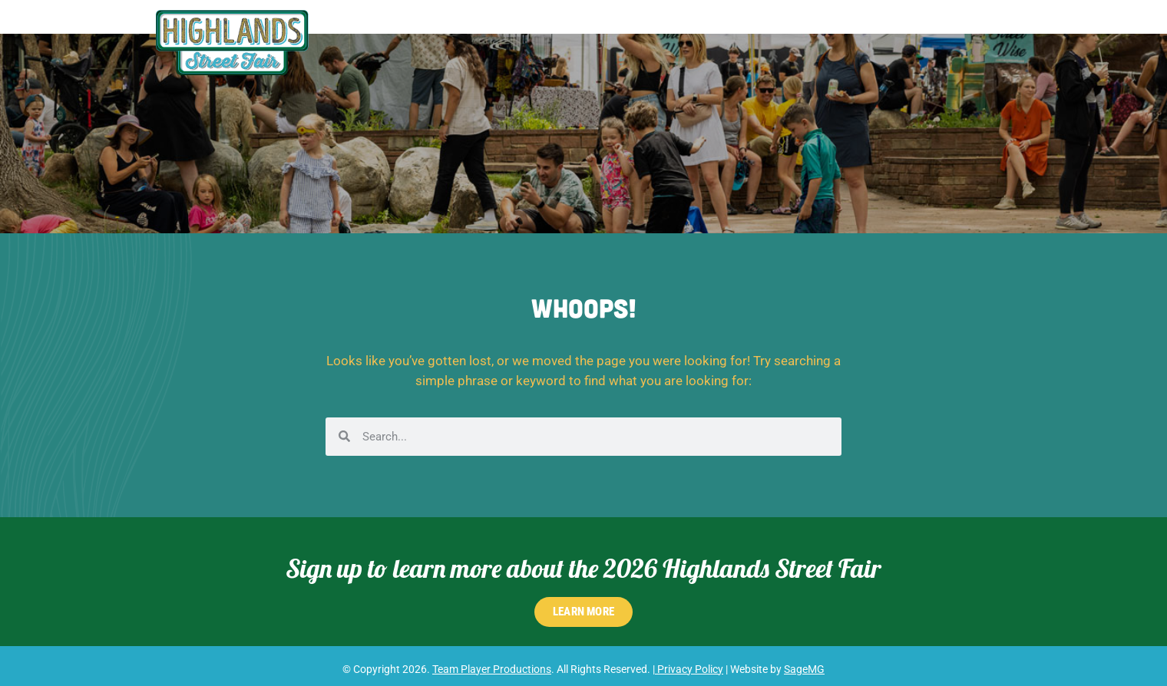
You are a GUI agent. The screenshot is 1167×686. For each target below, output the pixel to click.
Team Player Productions (491, 669)
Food (701, 25)
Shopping (635, 25)
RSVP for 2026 (962, 25)
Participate (782, 25)
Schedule (558, 25)
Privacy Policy (689, 669)
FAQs (872, 25)
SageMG (804, 669)
